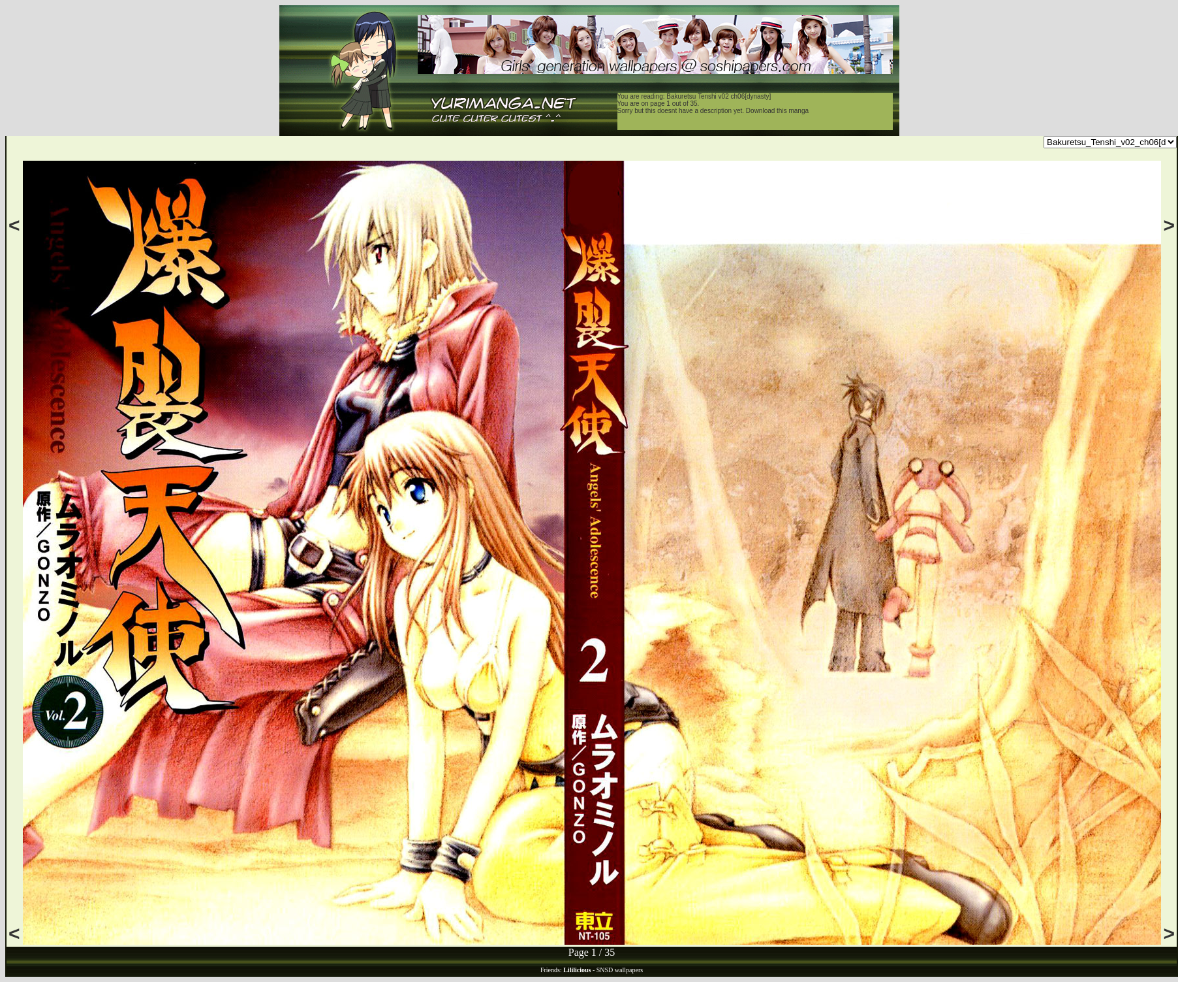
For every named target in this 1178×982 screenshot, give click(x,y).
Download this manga (777, 110)
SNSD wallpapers (620, 970)
